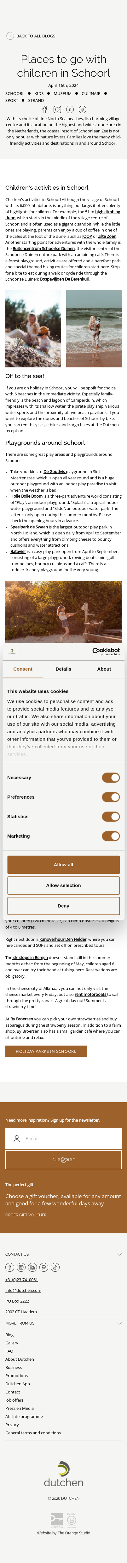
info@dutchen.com (23, 1290)
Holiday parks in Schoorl (46, 1051)
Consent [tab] (22, 669)
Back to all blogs (30, 36)
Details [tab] (64, 669)
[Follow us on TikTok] (82, 109)
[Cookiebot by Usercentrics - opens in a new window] (92, 652)
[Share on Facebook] (45, 109)
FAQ (9, 1351)
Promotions (16, 1375)
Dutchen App (17, 1384)
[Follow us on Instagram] (57, 109)
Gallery (11, 1343)
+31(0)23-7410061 (21, 1279)
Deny (63, 905)
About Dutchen (19, 1359)
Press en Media (19, 1408)
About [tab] (104, 669)
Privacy (12, 1424)
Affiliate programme (24, 1416)
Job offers (14, 1400)
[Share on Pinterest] (70, 109)
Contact (12, 1392)
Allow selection (63, 885)
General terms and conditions (33, 1433)
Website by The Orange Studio (63, 1533)
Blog (9, 1334)
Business (13, 1367)
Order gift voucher (26, 1215)
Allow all (63, 864)
